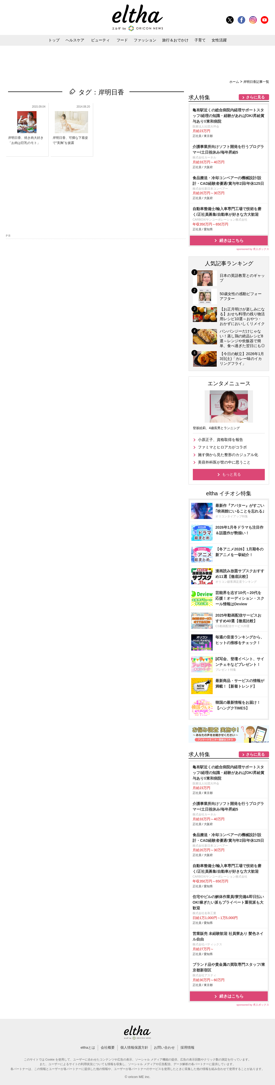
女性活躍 (219, 40)
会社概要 (108, 1047)
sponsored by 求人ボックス (252, 249)
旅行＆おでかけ (175, 40)
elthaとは (88, 1047)
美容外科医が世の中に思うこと (224, 462)
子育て (200, 40)
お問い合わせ (164, 1047)
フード (122, 40)
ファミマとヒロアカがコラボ (222, 447)
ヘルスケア (75, 40)
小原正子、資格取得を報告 (220, 439)
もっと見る (231, 474)
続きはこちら (231, 240)
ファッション (145, 40)
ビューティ (100, 40)
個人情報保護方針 (134, 1047)
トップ (54, 40)
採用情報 (187, 1047)
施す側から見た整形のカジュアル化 (228, 455)
